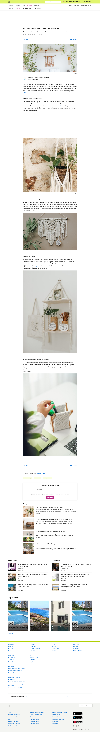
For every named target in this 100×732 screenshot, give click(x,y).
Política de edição (34, 723)
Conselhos (17, 8)
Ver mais (10, 633)
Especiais (36, 5)
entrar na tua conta (41, 473)
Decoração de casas (47, 478)
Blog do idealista (12, 662)
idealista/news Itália (13, 725)
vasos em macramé (55, 106)
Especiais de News (30, 696)
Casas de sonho (37, 8)
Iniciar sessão (87, 1)
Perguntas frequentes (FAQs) (37, 712)
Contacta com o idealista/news (15, 717)
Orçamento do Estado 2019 (15, 688)
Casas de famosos (26, 8)
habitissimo (26, 93)
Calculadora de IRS (47, 696)
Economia (32, 650)
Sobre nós (10, 712)
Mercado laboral (34, 657)
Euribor (56, 696)
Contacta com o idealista (36, 714)
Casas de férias (55, 648)
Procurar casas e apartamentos (59, 712)
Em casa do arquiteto (13, 672)
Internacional (11, 657)
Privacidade (33, 717)
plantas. (38, 266)
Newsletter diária (36, 494)
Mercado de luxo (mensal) (62, 494)
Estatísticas (76, 5)
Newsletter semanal (48, 494)
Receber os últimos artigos (50, 485)
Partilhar (26, 39)
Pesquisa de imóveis (86, 5)
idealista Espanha (56, 714)
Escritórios (11, 648)
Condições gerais (34, 721)
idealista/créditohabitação (58, 719)
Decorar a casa (37, 478)
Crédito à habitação (35, 648)
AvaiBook (54, 725)
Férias (23, 5)
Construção (11, 655)
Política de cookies (34, 719)
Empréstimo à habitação (14, 677)
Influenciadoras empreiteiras (15, 670)
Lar (31, 655)
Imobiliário (11, 5)
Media (9, 719)
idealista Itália (55, 717)
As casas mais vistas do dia (60, 628)
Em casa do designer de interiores (16, 668)
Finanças (17, 5)
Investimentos (33, 653)
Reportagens (11, 679)
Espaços (10, 8)
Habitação (10, 646)
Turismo (54, 650)
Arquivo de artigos (64, 696)
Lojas (9, 650)
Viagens (54, 646)
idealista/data (55, 723)
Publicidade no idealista (14, 714)
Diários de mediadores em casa (16, 675)
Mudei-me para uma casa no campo (17, 681)
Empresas (10, 653)
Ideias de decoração (27, 478)
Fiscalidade (33, 646)
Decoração (29, 5)
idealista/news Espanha (14, 723)
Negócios (32, 662)
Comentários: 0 (73, 39)
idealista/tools (55, 721)
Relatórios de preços (13, 721)
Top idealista (11, 659)
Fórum (70, 5)
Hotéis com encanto (56, 653)
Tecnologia (32, 659)
